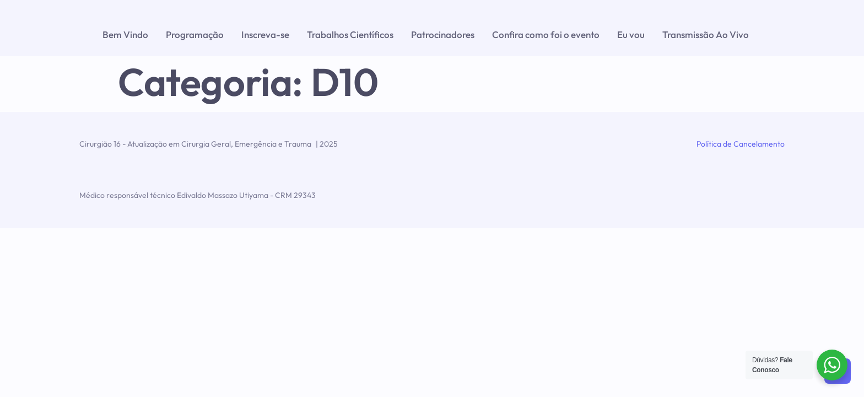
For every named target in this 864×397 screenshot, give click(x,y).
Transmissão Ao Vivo (705, 34)
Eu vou (631, 34)
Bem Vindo (125, 34)
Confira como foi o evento (546, 34)
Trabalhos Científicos (350, 34)
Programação (195, 34)
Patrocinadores (442, 34)
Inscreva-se (265, 34)
